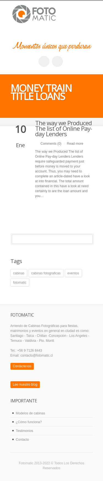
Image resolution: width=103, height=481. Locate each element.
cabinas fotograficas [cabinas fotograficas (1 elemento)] (46, 273)
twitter (57, 61)
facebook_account (43, 61)
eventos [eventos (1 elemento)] (73, 273)
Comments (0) (51, 144)
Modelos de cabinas (30, 413)
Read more (75, 144)
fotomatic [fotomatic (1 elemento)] (20, 282)
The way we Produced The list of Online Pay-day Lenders (63, 128)
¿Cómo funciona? (29, 422)
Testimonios (24, 431)
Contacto (22, 440)
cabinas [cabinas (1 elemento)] (18, 273)
